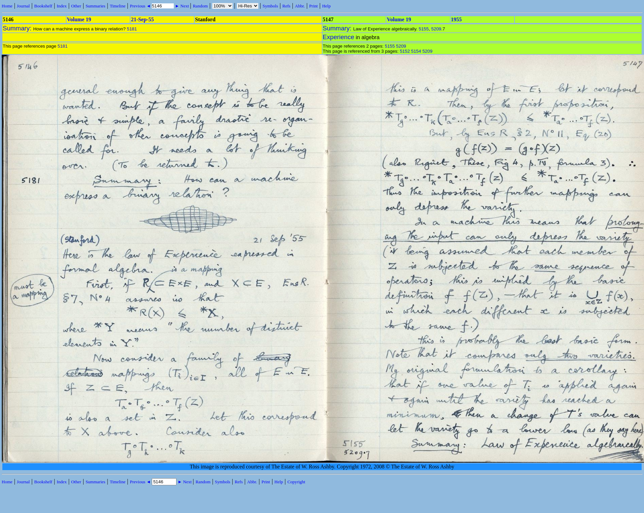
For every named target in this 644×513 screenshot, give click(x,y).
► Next (182, 5)
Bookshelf (43, 5)
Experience (338, 37)
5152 (405, 51)
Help (326, 5)
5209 (436, 28)
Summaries (95, 5)
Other (76, 5)
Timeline (117, 5)
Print (313, 5)
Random (200, 5)
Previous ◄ (141, 5)
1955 (456, 19)
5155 (424, 28)
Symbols (270, 5)
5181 (132, 28)
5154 (416, 51)
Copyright (296, 481)
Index (62, 5)
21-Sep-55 (142, 19)
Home (7, 5)
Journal (23, 5)
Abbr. (300, 5)
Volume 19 (79, 19)
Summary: (18, 28)
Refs (286, 5)
